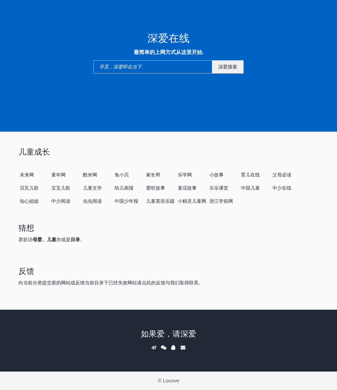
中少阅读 (60, 201)
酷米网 (90, 175)
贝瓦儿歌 (29, 188)
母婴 (37, 240)
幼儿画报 (124, 188)
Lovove (171, 381)
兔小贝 (122, 175)
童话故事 (187, 188)
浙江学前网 (221, 201)
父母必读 (281, 175)
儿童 (51, 240)
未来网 (27, 175)
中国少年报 (126, 201)
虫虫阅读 (92, 201)
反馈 (26, 271)
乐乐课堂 (218, 188)
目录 (75, 240)
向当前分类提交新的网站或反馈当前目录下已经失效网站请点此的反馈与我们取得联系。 (110, 283)
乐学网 (185, 175)
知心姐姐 (29, 201)
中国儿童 (250, 188)
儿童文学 (92, 188)
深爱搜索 (227, 67)
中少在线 (281, 188)
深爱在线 (168, 38)
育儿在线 (250, 175)
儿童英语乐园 (160, 201)
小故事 (216, 175)
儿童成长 (34, 152)
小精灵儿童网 (192, 201)
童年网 (58, 175)
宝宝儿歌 (60, 188)
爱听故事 (155, 188)
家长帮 (153, 175)
